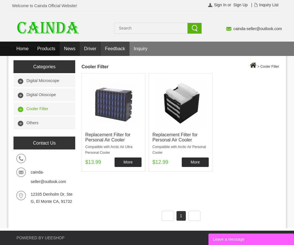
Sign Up (240, 5)
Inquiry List (268, 5)
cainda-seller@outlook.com (257, 28)
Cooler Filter (37, 108)
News (70, 48)
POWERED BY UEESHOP (41, 238)
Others (32, 122)
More (128, 162)
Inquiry (141, 48)
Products (46, 48)
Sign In (220, 5)
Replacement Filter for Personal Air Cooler (107, 137)
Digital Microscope (42, 80)
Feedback (115, 48)
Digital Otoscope (41, 94)
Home (22, 48)
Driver (90, 48)
